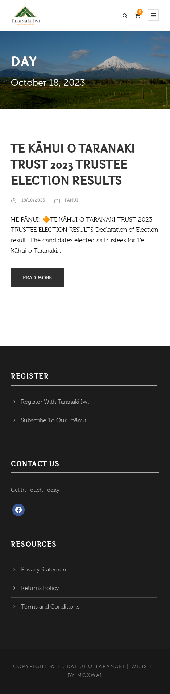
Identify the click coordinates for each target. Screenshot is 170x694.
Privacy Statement (44, 569)
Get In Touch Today (35, 490)
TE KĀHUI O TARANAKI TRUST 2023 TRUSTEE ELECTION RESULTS (73, 164)
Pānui (71, 200)
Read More (37, 277)
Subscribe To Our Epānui (53, 420)
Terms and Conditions (50, 606)
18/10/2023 (33, 200)
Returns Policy (40, 588)
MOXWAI (89, 675)
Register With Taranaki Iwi (55, 402)
